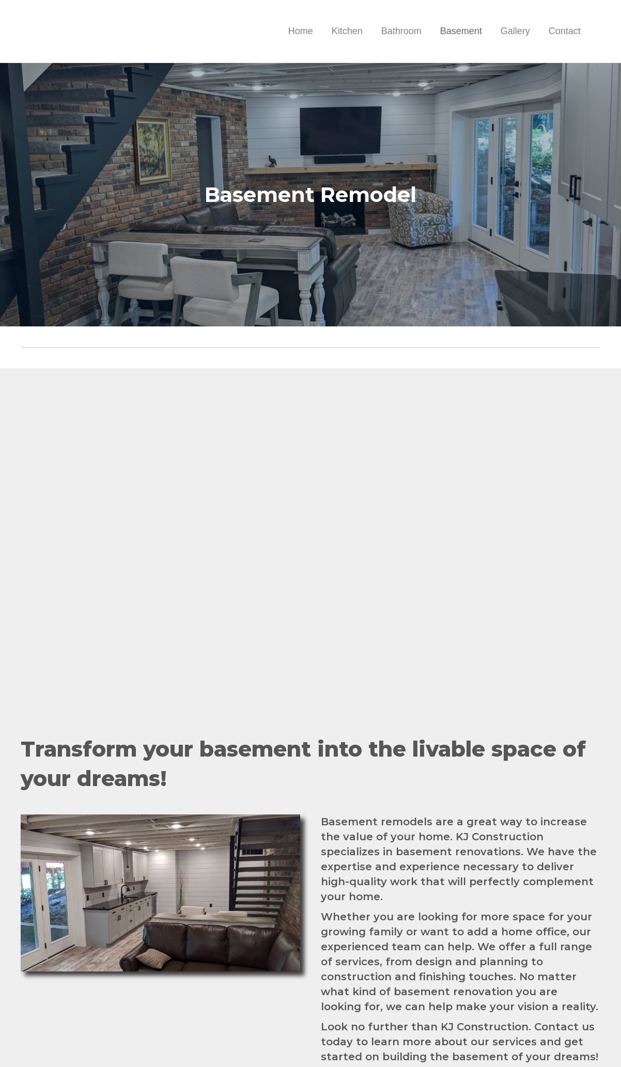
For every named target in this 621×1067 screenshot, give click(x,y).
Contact (565, 31)
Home (300, 31)
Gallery (515, 31)
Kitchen (347, 31)
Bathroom (401, 31)
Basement (461, 31)
